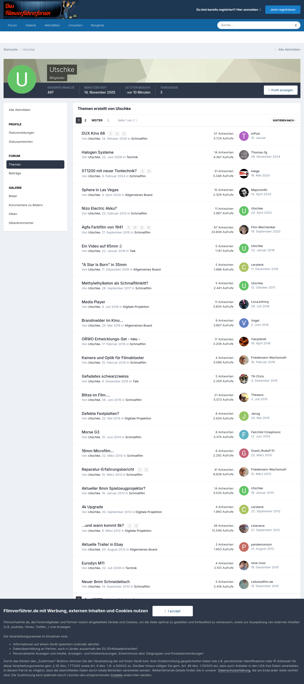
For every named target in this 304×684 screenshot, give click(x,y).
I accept (172, 611)
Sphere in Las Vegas (100, 189)
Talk (133, 250)
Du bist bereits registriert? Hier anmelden (228, 9)
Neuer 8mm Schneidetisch (106, 580)
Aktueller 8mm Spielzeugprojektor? (113, 487)
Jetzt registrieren (282, 9)
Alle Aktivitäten (19, 110)
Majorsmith (259, 189)
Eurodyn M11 (93, 562)
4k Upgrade (92, 506)
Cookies (117, 675)
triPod (255, 133)
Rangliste (97, 25)
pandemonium (261, 543)
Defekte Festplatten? (100, 412)
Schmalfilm (139, 138)
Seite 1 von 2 (128, 120)
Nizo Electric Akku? (99, 208)
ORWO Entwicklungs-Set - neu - (111, 338)
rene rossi (258, 562)
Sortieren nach (284, 120)
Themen (15, 164)
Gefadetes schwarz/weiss (105, 375)
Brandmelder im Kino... (102, 320)
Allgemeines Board (138, 194)
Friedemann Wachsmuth (268, 357)
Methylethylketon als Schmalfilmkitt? (115, 282)
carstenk (257, 264)
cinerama (258, 525)
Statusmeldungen (21, 132)
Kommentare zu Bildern (26, 205)
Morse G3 (91, 431)
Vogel (255, 320)
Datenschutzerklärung (234, 670)
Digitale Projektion (136, 306)
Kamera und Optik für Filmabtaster (113, 357)
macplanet (258, 338)
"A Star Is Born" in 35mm (104, 263)
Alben (13, 214)
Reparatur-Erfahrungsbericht (108, 468)
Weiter (97, 120)
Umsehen (75, 25)
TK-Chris (257, 375)
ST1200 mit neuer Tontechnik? (110, 170)
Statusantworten (21, 141)
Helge (255, 170)
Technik (132, 157)
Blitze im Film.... (96, 394)
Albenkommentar (21, 223)
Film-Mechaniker (263, 226)
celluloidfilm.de (262, 580)
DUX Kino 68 (94, 133)
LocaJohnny (260, 301)
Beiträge (15, 173)
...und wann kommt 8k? (103, 524)
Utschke (94, 138)
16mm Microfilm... (98, 450)
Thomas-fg (259, 152)
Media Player (93, 301)
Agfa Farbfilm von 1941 (103, 226)
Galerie (31, 25)
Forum (12, 25)
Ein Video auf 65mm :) (102, 245)
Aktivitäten (52, 25)
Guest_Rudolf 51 (263, 450)
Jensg (255, 413)
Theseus (257, 394)
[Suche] (237, 25)
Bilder (13, 196)
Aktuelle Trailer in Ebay (102, 543)
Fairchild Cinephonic (266, 431)
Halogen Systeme (98, 152)
